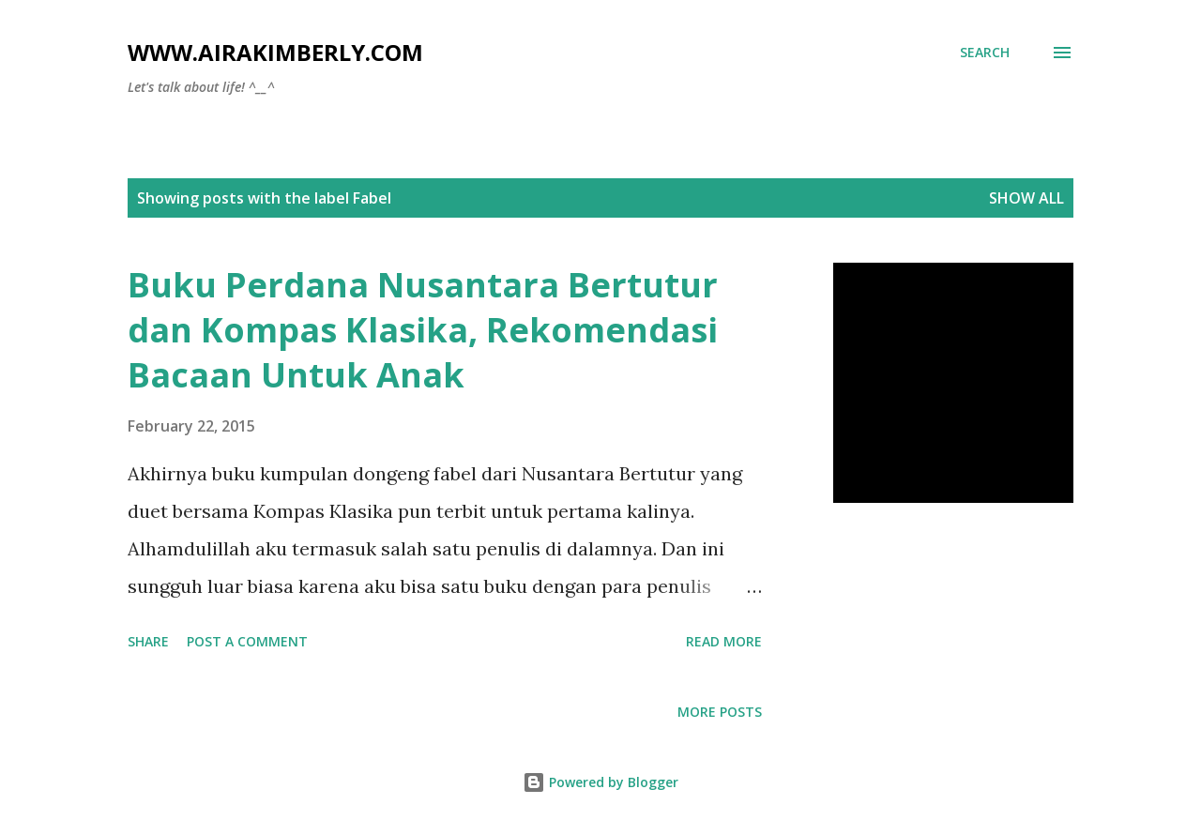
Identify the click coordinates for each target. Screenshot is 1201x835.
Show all (1026, 198)
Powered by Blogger (600, 782)
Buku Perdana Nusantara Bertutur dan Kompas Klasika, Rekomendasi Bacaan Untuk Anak (423, 330)
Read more (724, 641)
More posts (719, 712)
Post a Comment (247, 641)
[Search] (985, 52)
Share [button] (148, 641)
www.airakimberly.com (275, 52)
